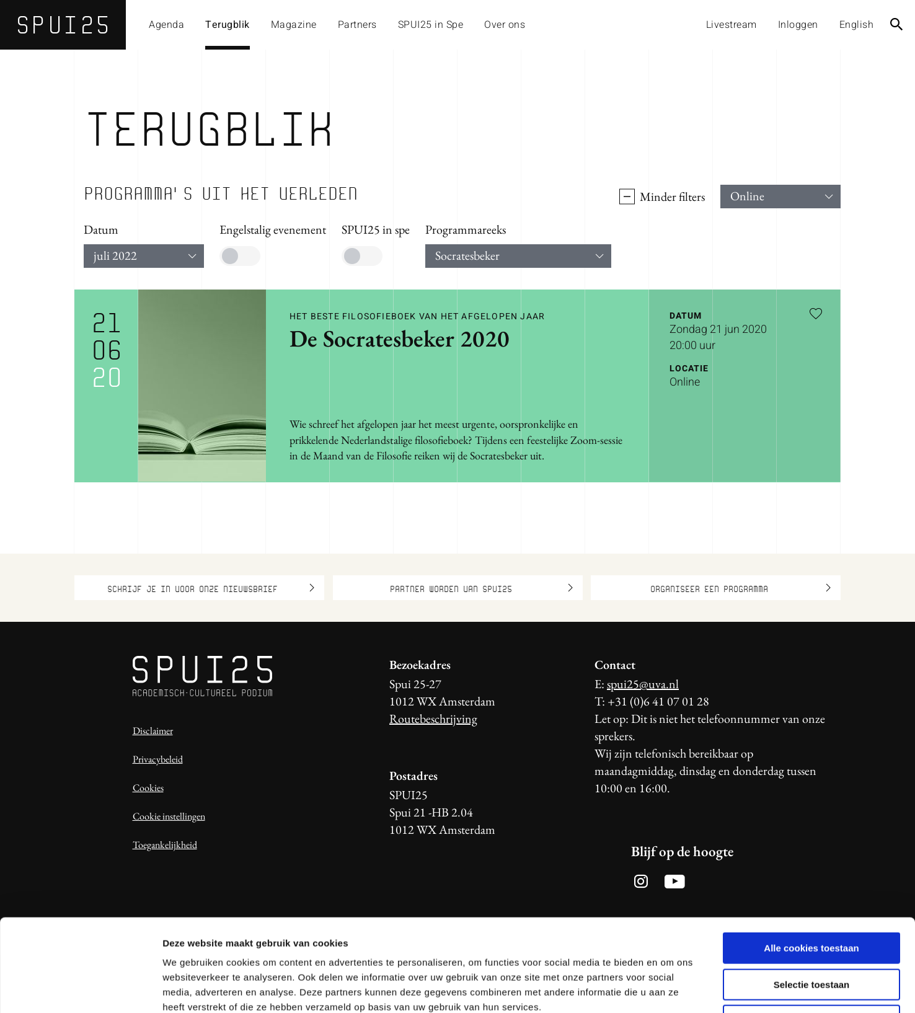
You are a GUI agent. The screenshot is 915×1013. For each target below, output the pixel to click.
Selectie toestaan (812, 898)
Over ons (504, 24)
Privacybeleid (158, 759)
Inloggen (798, 24)
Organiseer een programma (740, 587)
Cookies (148, 787)
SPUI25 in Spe (431, 24)
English (856, 24)
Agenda (166, 24)
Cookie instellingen (169, 816)
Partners (357, 24)
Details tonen (669, 988)
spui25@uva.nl (643, 684)
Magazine (294, 24)
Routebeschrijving (433, 718)
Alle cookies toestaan (811, 861)
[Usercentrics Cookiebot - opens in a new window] (80, 989)
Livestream (731, 24)
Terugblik (227, 24)
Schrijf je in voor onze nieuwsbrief (210, 587)
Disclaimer (153, 730)
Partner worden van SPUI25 (481, 587)
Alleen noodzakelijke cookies (811, 934)
